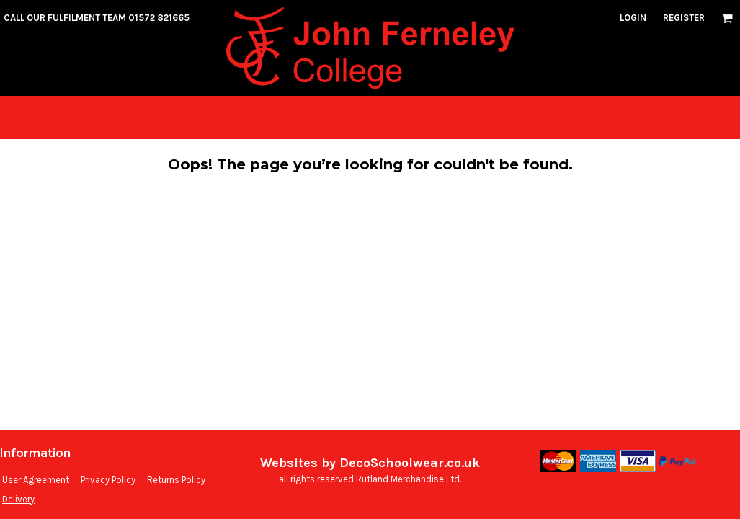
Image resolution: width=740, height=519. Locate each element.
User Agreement (35, 479)
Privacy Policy (108, 479)
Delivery (18, 499)
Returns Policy (176, 479)
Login (633, 17)
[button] (727, 18)
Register (684, 17)
